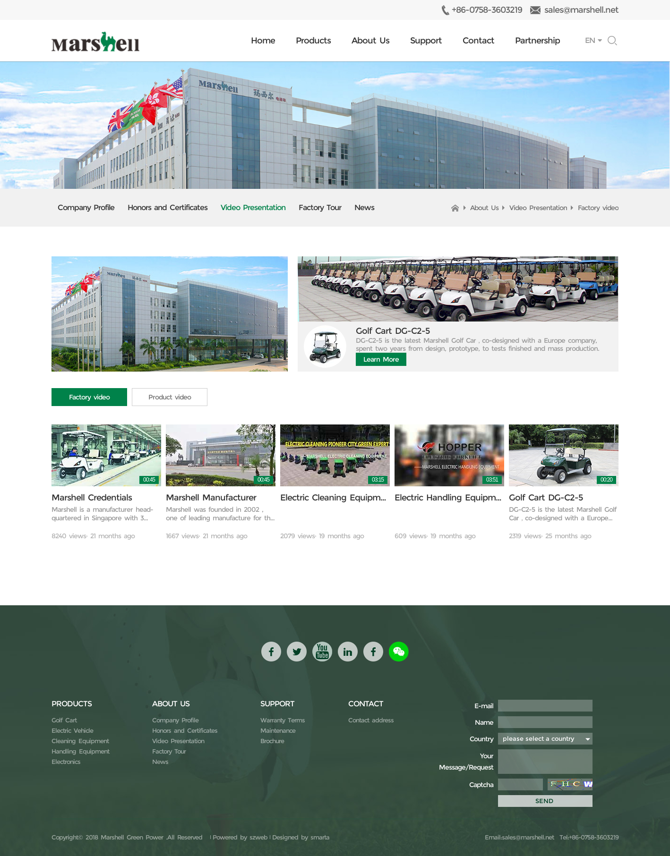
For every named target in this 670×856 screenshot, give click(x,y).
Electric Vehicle (72, 730)
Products (313, 40)
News (364, 207)
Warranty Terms (282, 720)
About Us (370, 40)
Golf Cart (64, 720)
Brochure (272, 741)
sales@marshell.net (581, 10)
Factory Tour (320, 207)
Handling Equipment (80, 751)
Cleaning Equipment (80, 741)
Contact (478, 40)
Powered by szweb (240, 837)
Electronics (66, 761)
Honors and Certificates (167, 207)
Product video (169, 397)
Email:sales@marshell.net (519, 837)
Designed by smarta (300, 837)
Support (426, 40)
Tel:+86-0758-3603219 (587, 837)
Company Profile (86, 207)
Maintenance (277, 730)
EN (590, 40)
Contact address (371, 720)
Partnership (537, 40)
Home (263, 40)
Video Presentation (253, 207)
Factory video (598, 207)
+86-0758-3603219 (487, 10)
